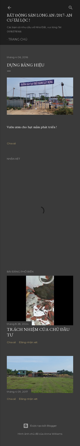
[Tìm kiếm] (70, 7)
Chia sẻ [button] (11, 143)
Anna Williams (53, 433)
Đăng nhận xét (28, 342)
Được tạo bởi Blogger (40, 425)
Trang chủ (17, 39)
